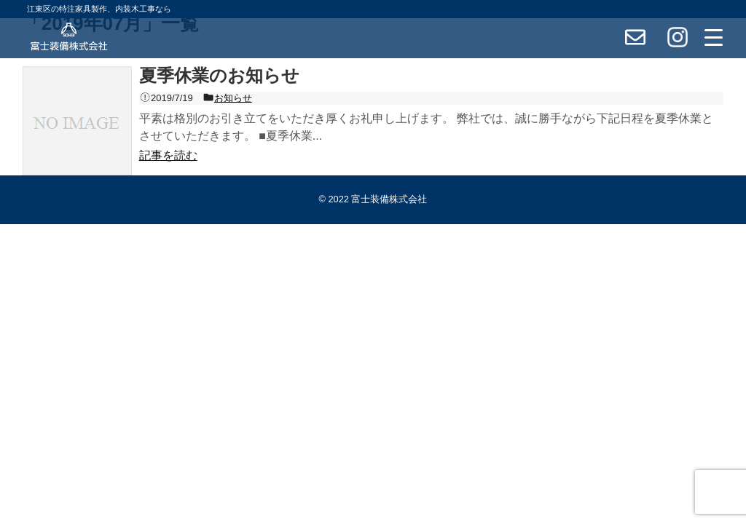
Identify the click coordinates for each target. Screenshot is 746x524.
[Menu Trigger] (713, 37)
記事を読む (168, 155)
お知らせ (233, 97)
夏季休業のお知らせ (219, 75)
